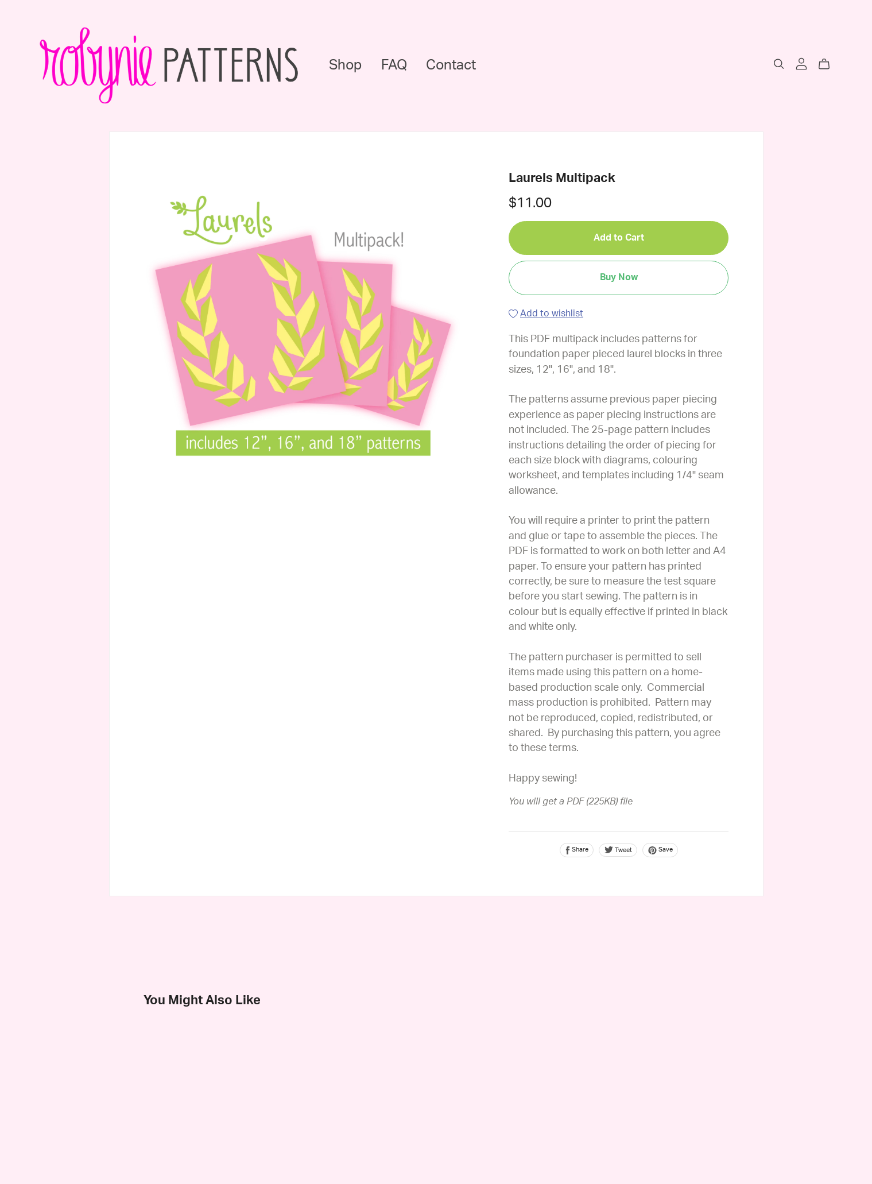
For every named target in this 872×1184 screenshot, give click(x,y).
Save (660, 850)
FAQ (394, 65)
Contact (451, 65)
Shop (345, 65)
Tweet (618, 849)
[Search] (779, 64)
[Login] (801, 63)
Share (576, 850)
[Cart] (829, 64)
